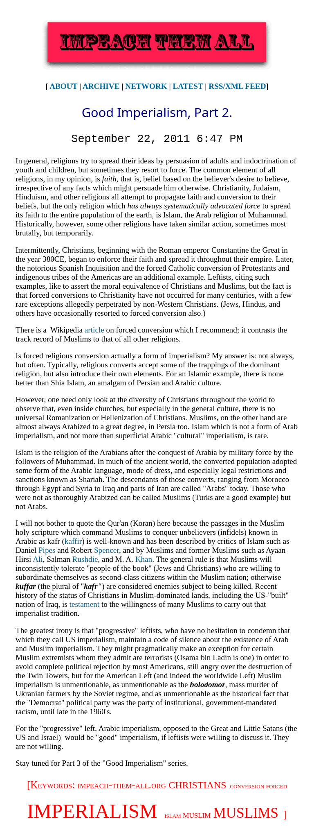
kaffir (73, 541)
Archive (101, 86)
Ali (38, 559)
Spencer (106, 550)
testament (85, 604)
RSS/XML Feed (237, 86)
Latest (188, 86)
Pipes (47, 550)
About (63, 86)
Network (146, 86)
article (94, 330)
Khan (144, 559)
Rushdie (85, 559)
